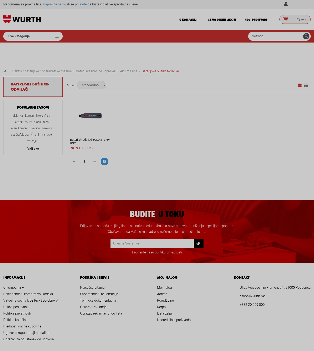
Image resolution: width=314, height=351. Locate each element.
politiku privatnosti (168, 229)
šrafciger (47, 111)
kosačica (43, 92)
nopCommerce (165, 340)
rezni (46, 98)
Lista (306, 62)
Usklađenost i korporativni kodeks (28, 271)
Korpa (161, 284)
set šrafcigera (20, 111)
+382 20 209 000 (252, 281)
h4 (21, 92)
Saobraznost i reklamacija (99, 271)
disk (15, 92)
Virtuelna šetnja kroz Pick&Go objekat (30, 277)
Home (5, 48)
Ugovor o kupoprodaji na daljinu (26, 309)
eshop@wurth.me (253, 273)
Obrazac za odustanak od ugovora (28, 316)
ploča (37, 98)
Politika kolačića (15, 296)
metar (28, 98)
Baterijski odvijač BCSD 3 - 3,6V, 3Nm (90, 118)
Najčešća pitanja (92, 264)
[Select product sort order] (91, 62)
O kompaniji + (13, 264)
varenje (32, 117)
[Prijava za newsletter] (152, 220)
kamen (29, 92)
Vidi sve (33, 125)
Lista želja (164, 290)
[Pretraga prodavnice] (279, 36)
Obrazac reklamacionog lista (101, 290)
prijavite (81, 4)
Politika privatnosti (17, 290)
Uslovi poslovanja (16, 284)
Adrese (162, 271)
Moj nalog (164, 264)
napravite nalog (54, 4)
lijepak (19, 98)
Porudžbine (165, 277)
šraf (35, 111)
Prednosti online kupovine (22, 303)
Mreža (300, 62)
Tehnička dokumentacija (98, 277)
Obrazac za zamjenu (95, 284)
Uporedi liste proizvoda (174, 296)
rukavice (47, 105)
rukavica (34, 105)
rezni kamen (19, 105)
